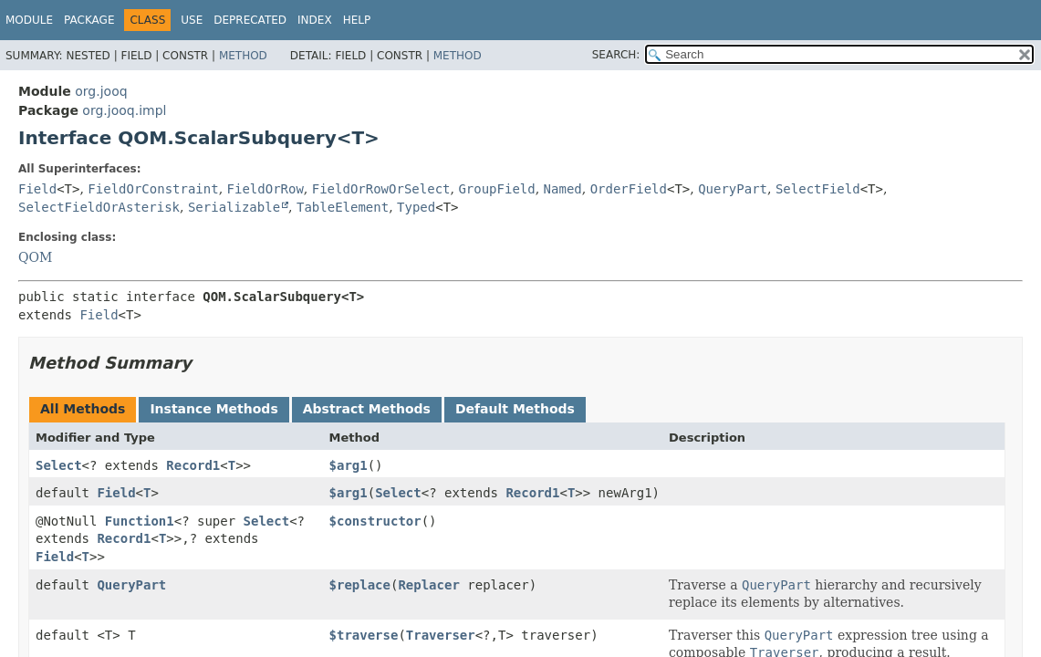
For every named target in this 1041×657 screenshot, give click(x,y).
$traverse (364, 635)
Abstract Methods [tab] (367, 409)
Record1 (193, 465)
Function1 (139, 521)
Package (89, 20)
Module (29, 20)
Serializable (234, 207)
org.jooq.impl (124, 110)
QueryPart (732, 189)
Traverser (440, 635)
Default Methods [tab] (515, 409)
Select (59, 465)
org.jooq (101, 91)
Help (357, 20)
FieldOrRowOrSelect (381, 189)
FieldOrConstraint (153, 189)
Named (563, 189)
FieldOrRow (265, 189)
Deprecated (249, 20)
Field (37, 189)
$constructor (375, 521)
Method (243, 55)
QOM (35, 257)
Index (314, 20)
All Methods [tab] (82, 409)
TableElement (343, 207)
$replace (359, 585)
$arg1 (348, 465)
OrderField (628, 189)
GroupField (496, 189)
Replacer (428, 585)
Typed (416, 207)
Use (192, 20)
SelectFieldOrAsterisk (99, 207)
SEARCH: (616, 54)
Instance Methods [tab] (213, 409)
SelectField (818, 189)
